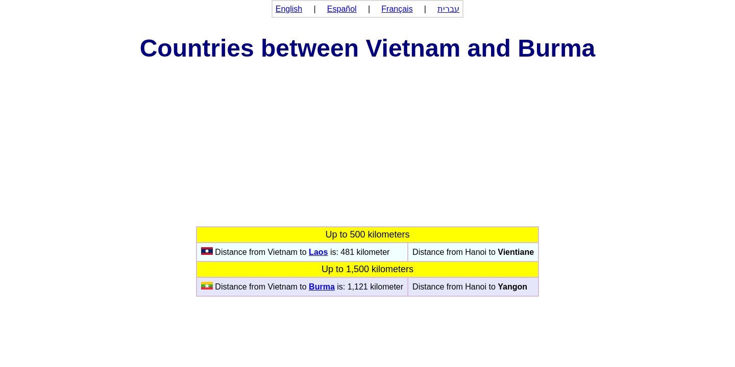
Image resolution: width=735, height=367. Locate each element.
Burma (322, 286)
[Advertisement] (367, 149)
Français (396, 9)
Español (342, 9)
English (289, 9)
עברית (448, 9)
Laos (318, 252)
